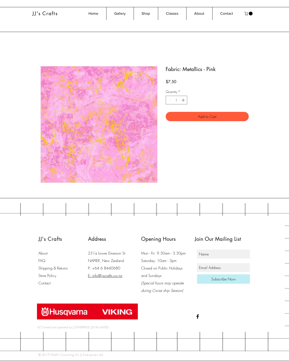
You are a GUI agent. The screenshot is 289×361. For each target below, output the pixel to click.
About (43, 253)
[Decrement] (169, 100)
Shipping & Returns (53, 268)
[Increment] (184, 100)
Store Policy (47, 275)
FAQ (41, 260)
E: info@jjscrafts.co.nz (105, 275)
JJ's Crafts (45, 13)
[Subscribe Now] (223, 279)
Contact (44, 283)
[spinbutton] (176, 100)
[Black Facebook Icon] (198, 316)
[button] (248, 13)
